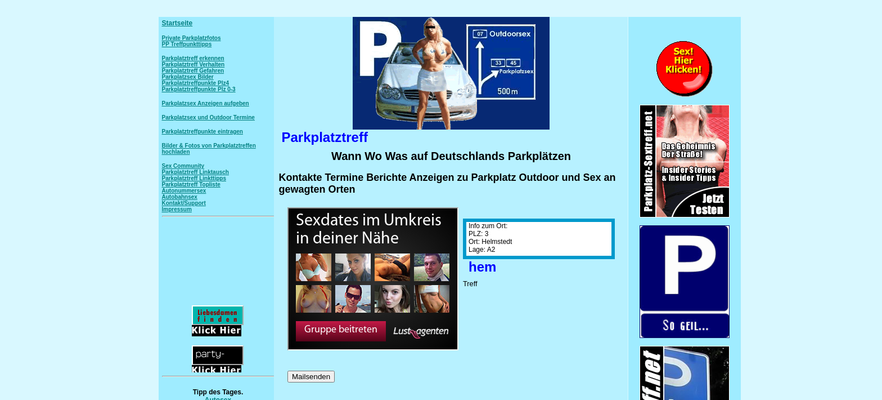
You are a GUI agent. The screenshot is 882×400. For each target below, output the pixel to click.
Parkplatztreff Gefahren (193, 71)
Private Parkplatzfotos (191, 38)
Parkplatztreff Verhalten (193, 64)
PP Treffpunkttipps (187, 44)
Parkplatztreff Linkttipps (194, 178)
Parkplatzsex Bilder (188, 77)
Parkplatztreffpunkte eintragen (202, 131)
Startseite (177, 23)
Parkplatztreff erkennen (193, 58)
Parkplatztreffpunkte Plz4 (195, 83)
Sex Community (183, 166)
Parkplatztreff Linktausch (195, 172)
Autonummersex (184, 191)
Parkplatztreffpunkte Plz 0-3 (199, 89)
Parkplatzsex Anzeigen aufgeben (205, 103)
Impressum (177, 209)
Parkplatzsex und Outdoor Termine (208, 117)
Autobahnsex (179, 197)
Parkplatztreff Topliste (191, 184)
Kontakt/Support (184, 203)
